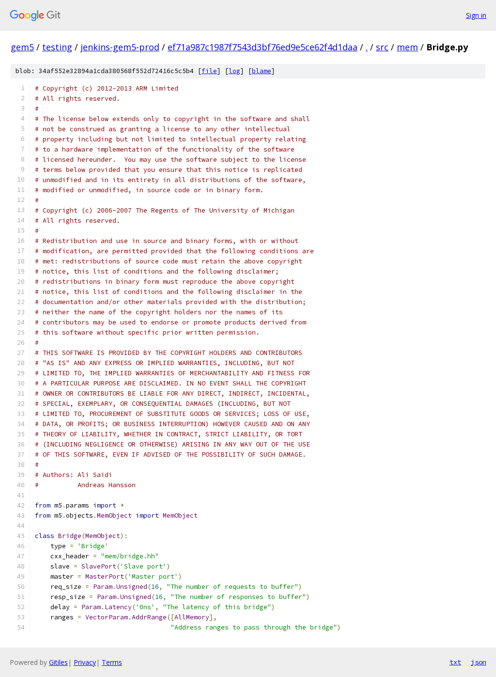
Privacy (85, 662)
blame (261, 71)
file (209, 71)
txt (455, 662)
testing (57, 47)
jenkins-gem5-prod (119, 47)
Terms (112, 662)
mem (407, 47)
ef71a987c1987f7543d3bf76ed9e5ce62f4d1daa (262, 47)
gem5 (22, 47)
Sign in (476, 15)
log (234, 71)
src (382, 47)
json (478, 662)
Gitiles (58, 662)
